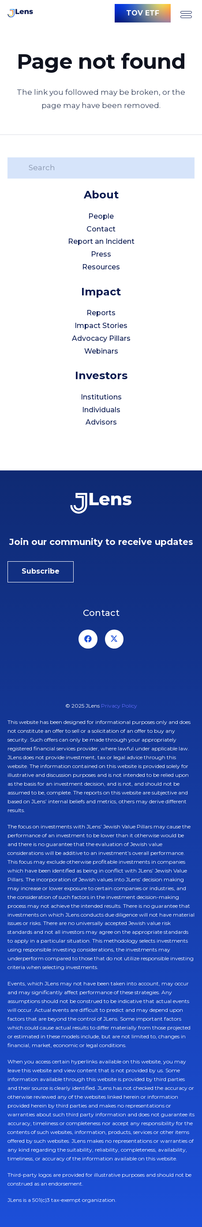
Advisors (101, 422)
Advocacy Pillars (101, 338)
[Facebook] (88, 639)
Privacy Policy (119, 705)
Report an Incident (101, 241)
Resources (101, 267)
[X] (114, 639)
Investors (101, 375)
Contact (101, 229)
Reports (101, 313)
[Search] (101, 168)
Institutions (101, 397)
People (101, 216)
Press (101, 254)
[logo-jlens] (20, 13)
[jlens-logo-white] (101, 503)
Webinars (101, 351)
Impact (101, 291)
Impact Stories (101, 325)
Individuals (101, 410)
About (101, 194)
